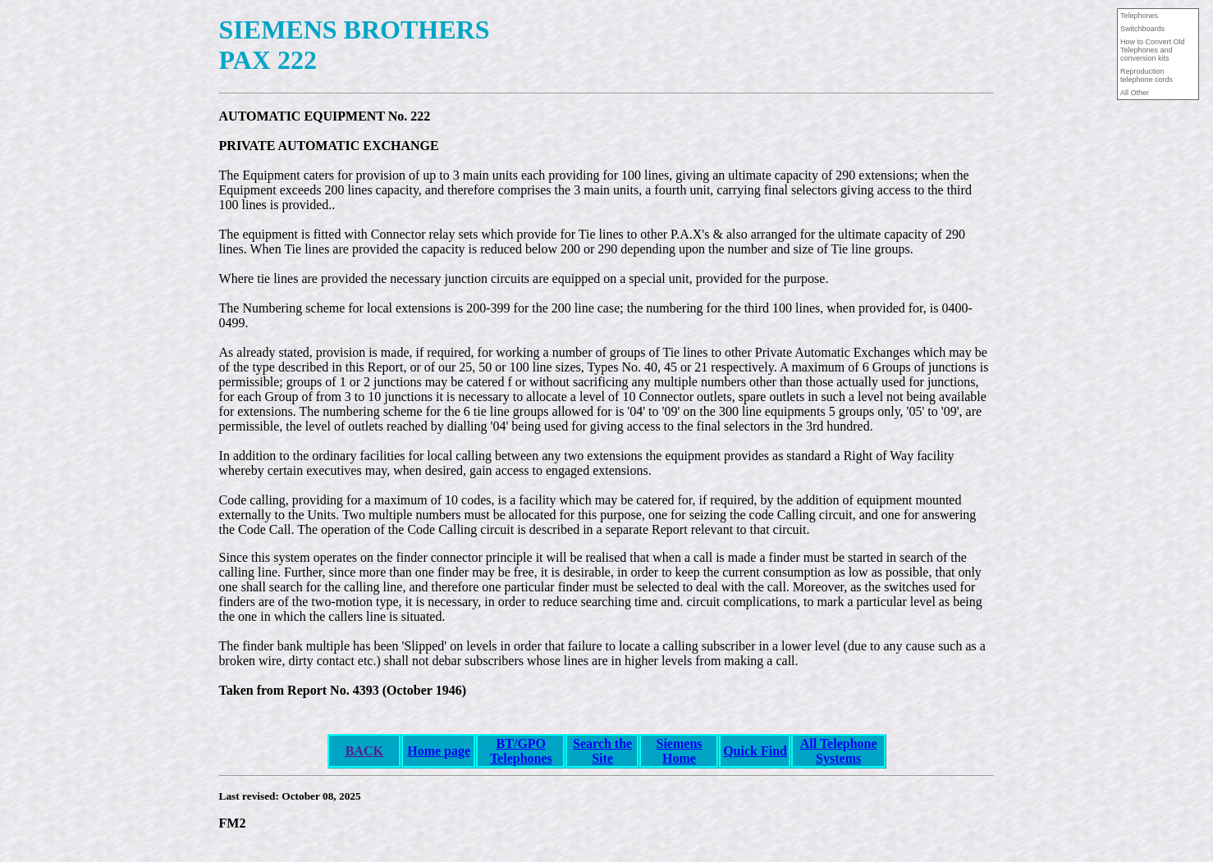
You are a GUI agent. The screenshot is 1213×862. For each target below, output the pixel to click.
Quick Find (755, 751)
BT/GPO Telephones (521, 751)
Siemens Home (680, 751)
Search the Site (602, 751)
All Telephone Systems (838, 751)
